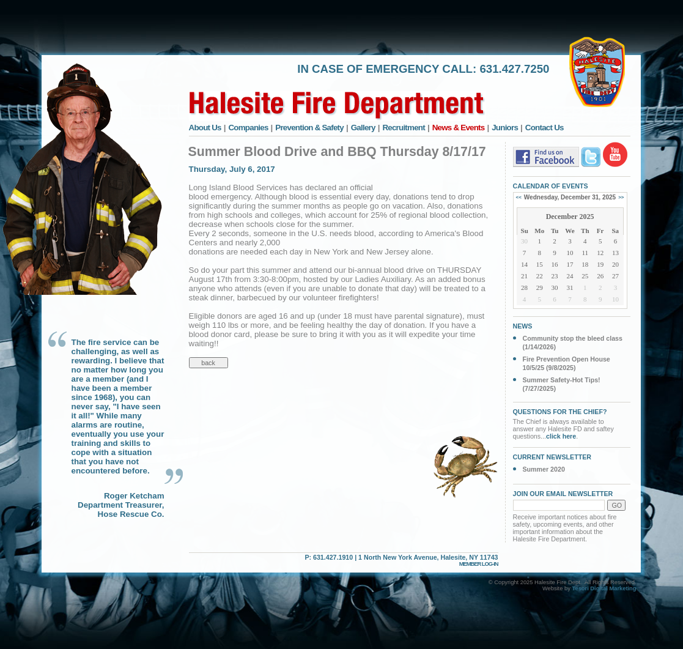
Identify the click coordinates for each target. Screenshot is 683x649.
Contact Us (544, 127)
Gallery (363, 127)
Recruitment (403, 127)
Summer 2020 (544, 469)
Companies (248, 127)
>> (621, 197)
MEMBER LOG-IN (478, 564)
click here (561, 436)
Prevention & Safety (309, 127)
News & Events (458, 127)
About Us (205, 127)
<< (519, 197)
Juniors (505, 127)
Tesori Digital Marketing (604, 588)
